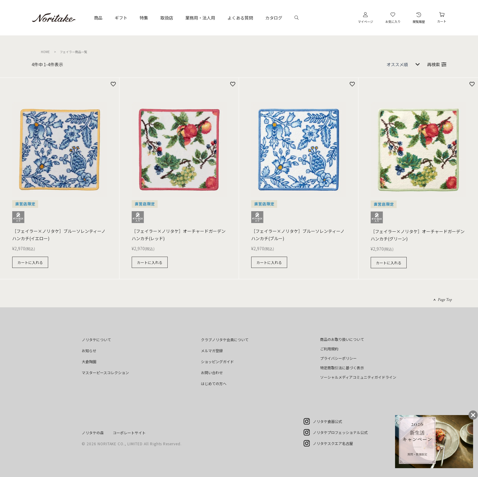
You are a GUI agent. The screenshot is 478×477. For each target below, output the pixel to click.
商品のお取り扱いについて (342, 339)
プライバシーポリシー (338, 358)
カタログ (273, 18)
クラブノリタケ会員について (224, 339)
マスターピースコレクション (105, 372)
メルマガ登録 (212, 350)
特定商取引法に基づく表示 (342, 367)
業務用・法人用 (200, 18)
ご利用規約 (329, 348)
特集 (144, 18)
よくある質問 (240, 18)
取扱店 (166, 18)
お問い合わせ (212, 372)
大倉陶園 (89, 361)
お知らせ (89, 350)
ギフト (121, 18)
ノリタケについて (96, 339)
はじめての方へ (214, 383)
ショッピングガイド (217, 361)
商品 (98, 18)
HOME (45, 51)
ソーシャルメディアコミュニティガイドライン (358, 377)
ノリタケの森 (93, 432)
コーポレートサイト (129, 432)
